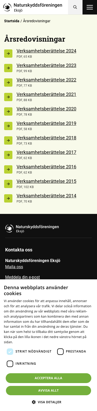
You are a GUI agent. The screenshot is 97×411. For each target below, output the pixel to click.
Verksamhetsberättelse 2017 (46, 152)
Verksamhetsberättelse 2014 (46, 195)
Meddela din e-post (22, 277)
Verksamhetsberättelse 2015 (46, 181)
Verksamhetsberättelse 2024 (46, 51)
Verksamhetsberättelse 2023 (46, 65)
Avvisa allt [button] (48, 390)
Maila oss (14, 266)
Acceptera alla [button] (48, 378)
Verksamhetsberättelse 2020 (46, 108)
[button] (49, 402)
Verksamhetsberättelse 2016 (46, 166)
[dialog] (48, 345)
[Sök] (75, 7)
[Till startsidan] (35, 7)
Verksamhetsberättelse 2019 (46, 123)
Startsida (11, 21)
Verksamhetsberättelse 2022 (46, 80)
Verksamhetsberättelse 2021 (46, 94)
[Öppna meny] (89, 7)
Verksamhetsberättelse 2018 (46, 137)
